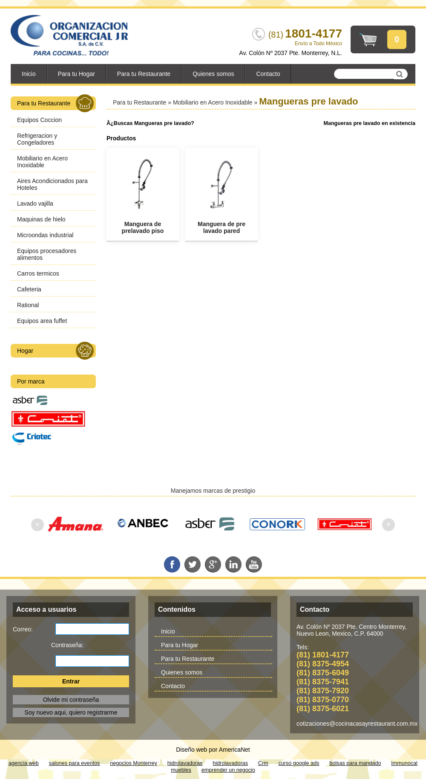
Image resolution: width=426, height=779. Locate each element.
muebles (181, 770)
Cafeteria (29, 289)
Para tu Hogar (76, 73)
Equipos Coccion (39, 119)
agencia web (24, 763)
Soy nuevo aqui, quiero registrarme (71, 712)
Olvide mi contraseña (71, 699)
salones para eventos (74, 763)
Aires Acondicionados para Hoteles (52, 184)
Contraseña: (67, 645)
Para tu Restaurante (143, 73)
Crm (263, 763)
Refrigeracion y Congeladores (37, 139)
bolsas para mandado (355, 763)
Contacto (268, 73)
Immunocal (404, 763)
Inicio (29, 73)
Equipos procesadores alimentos (46, 254)
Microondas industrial (45, 235)
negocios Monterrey (133, 763)
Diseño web (191, 749)
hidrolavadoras (185, 763)
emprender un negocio (228, 770)
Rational (28, 305)
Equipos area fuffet (42, 320)
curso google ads (299, 763)
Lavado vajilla (35, 203)
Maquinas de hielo (41, 219)
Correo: (23, 629)
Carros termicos (38, 273)
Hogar (55, 351)
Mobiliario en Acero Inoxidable (42, 162)
